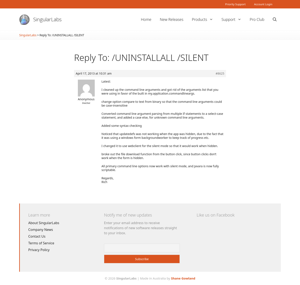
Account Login (263, 4)
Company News (40, 229)
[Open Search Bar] (275, 19)
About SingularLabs (43, 223)
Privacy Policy (39, 250)
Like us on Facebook (215, 215)
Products (204, 19)
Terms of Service (41, 243)
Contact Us (36, 236)
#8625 (220, 73)
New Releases (171, 19)
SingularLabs (47, 19)
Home (146, 19)
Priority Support (235, 4)
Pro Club (257, 19)
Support (234, 19)
